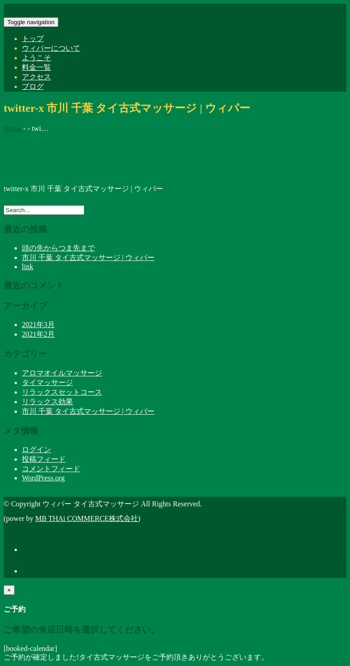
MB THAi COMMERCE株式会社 (86, 518)
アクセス (36, 77)
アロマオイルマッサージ (62, 373)
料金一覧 (36, 67)
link (27, 267)
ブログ (33, 86)
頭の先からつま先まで (58, 248)
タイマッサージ (47, 382)
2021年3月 (38, 324)
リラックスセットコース (62, 392)
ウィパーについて (51, 48)
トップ (33, 38)
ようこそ (36, 58)
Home (12, 128)
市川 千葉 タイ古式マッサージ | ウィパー (88, 257)
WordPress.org (43, 478)
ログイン (36, 449)
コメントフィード (51, 469)
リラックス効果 (47, 402)
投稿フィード (44, 459)
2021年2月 (38, 334)
